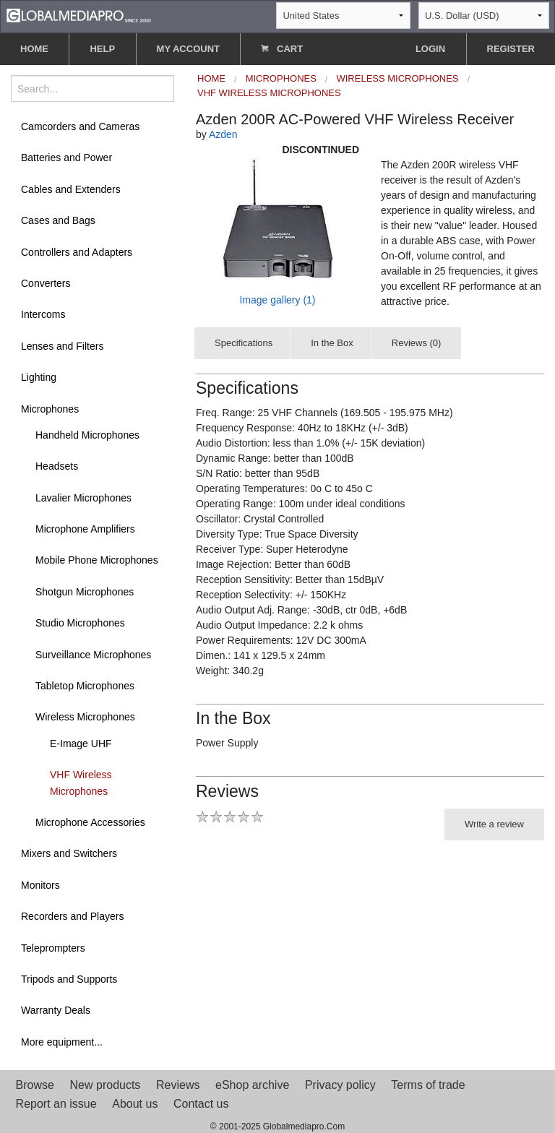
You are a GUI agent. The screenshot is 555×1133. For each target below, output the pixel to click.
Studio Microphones (80, 623)
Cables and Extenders (71, 189)
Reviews (177, 1085)
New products (105, 1085)
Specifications (243, 342)
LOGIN (430, 48)
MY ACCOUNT (188, 48)
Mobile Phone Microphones (96, 560)
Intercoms (43, 314)
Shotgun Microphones (84, 592)
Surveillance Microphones (93, 654)
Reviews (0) (417, 342)
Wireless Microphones (85, 717)
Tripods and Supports (69, 979)
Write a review (494, 824)
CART (282, 48)
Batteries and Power (66, 157)
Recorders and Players (72, 916)
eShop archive (252, 1085)
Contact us (200, 1104)
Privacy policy (340, 1085)
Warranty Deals (55, 1010)
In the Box (332, 342)
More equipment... (62, 1042)
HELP (102, 48)
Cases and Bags (58, 220)
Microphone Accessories (90, 822)
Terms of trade (428, 1085)
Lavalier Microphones (83, 498)
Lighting (38, 377)
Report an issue (56, 1104)
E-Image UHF (81, 743)
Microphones (50, 409)
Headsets (56, 466)
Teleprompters (53, 948)
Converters (45, 283)
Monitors (40, 885)
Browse (35, 1085)
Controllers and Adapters (76, 252)
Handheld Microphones (87, 435)
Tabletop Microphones (84, 686)
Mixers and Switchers (69, 853)
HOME (34, 48)
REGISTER (511, 48)
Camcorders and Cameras (80, 126)
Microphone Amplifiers (85, 529)
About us (135, 1104)
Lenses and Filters (62, 346)
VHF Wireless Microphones (81, 782)
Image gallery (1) (277, 300)
